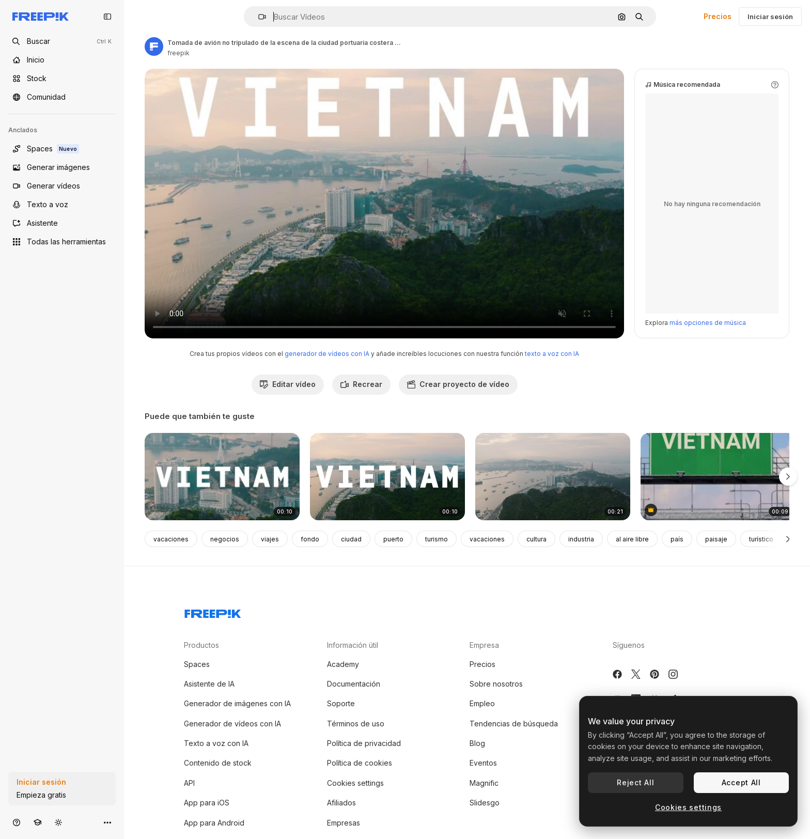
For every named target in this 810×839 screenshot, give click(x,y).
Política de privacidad (364, 743)
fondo (310, 539)
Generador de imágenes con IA (237, 703)
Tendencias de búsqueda (514, 723)
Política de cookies (359, 762)
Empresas (343, 822)
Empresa (484, 645)
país (677, 539)
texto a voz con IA (552, 354)
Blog (477, 743)
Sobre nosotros (496, 683)
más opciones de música (707, 323)
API (189, 783)
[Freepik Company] (213, 612)
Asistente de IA (209, 683)
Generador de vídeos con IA (232, 723)
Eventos (483, 762)
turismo (436, 539)
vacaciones (171, 539)
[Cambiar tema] (58, 822)
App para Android (214, 822)
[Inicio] (62, 60)
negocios (224, 539)
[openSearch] (62, 41)
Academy (343, 664)
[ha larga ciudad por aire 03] (552, 476)
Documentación (353, 683)
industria (581, 539)
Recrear (361, 384)
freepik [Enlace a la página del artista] (178, 53)
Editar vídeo (288, 384)
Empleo (482, 703)
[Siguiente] (788, 539)
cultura (536, 539)
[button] (258, 17)
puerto (393, 539)
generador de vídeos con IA (327, 354)
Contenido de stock (218, 762)
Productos (201, 645)
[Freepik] (40, 16)
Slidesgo (485, 802)
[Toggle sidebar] (107, 16)
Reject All (635, 782)
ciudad (351, 539)
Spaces (197, 664)
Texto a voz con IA (216, 743)
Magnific (484, 783)
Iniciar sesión (770, 16)
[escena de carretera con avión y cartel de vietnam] (718, 476)
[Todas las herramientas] (62, 242)
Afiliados (341, 802)
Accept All (741, 782)
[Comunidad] (62, 97)
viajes (270, 539)
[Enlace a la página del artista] (154, 46)
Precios (717, 16)
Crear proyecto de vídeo (458, 384)
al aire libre (632, 539)
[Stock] (62, 78)
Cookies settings (355, 783)
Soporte (341, 703)
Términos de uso (355, 723)
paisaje (716, 539)
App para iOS (206, 802)
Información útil (352, 645)
